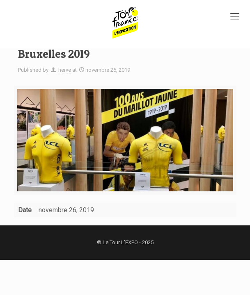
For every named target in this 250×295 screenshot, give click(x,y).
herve (64, 70)
